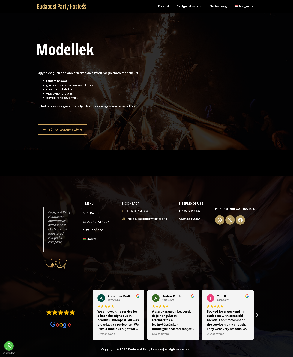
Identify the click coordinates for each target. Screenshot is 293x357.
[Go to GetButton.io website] (9, 353)
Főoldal (163, 6)
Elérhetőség (218, 6)
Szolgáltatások (189, 6)
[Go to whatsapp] (9, 346)
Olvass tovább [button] (106, 334)
